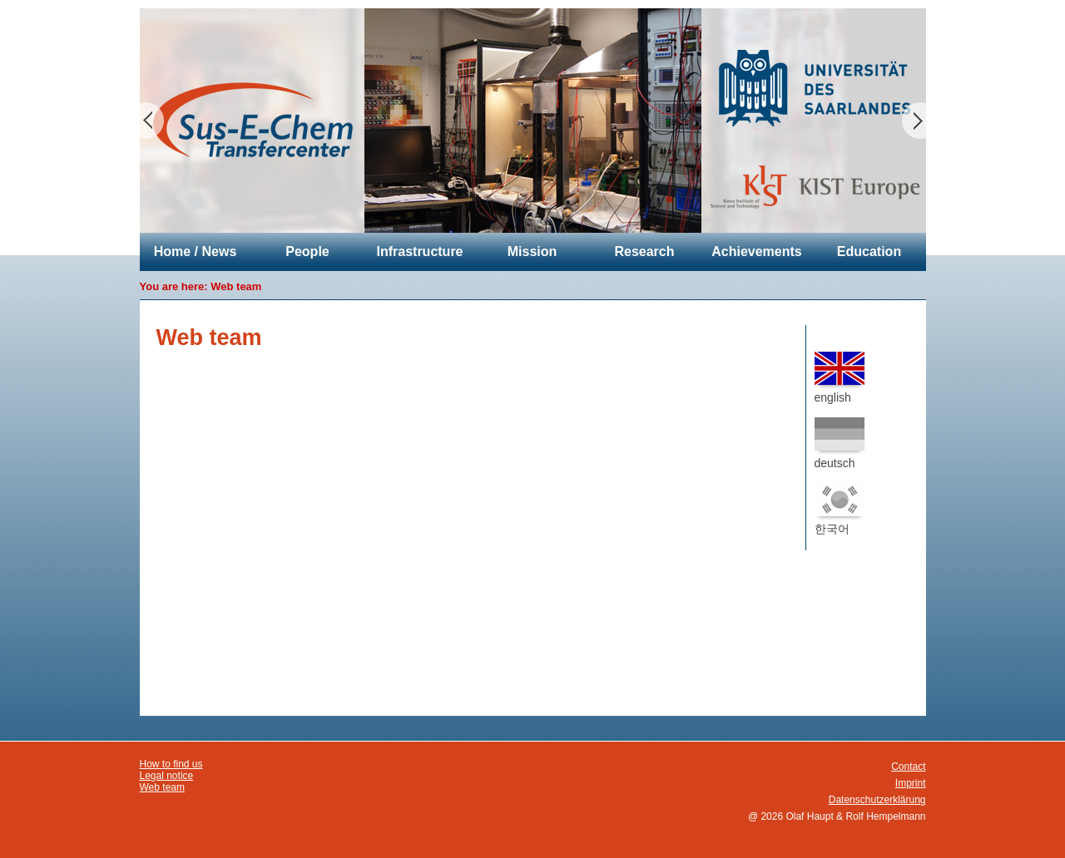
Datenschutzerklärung (877, 800)
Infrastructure (419, 251)
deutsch (839, 443)
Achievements (756, 251)
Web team (236, 286)
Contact (908, 766)
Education (869, 251)
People (307, 251)
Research (644, 251)
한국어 (839, 509)
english (839, 378)
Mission (532, 251)
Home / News (195, 251)
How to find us (171, 764)
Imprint (910, 783)
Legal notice (167, 776)
